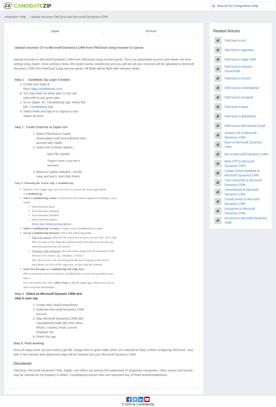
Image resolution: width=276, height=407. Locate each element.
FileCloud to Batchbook (240, 116)
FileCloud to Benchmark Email (245, 125)
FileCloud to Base (237, 107)
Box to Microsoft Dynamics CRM (246, 154)
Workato (151, 31)
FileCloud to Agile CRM (240, 59)
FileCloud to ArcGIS (238, 78)
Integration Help (15, 17)
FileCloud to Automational (242, 88)
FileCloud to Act (235, 40)
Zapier (55, 31)
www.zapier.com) (48, 138)
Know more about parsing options (51, 223)
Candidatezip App (42, 107)
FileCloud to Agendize (239, 50)
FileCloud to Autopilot (239, 97)
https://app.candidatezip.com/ (43, 88)
